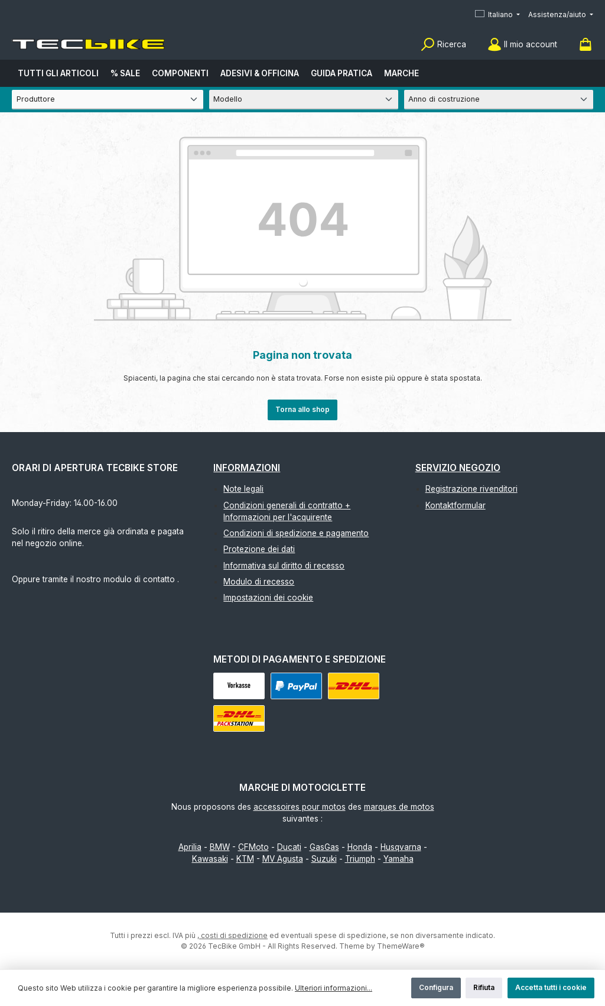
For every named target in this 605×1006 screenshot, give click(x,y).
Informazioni (246, 467)
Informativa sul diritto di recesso (283, 565)
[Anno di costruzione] (498, 99)
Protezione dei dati (259, 549)
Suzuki (324, 859)
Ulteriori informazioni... (333, 988)
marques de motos (399, 807)
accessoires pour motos (299, 807)
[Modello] (303, 99)
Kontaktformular (455, 505)
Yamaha (398, 859)
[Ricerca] (443, 45)
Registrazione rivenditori (471, 489)
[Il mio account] (522, 45)
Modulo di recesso (258, 581)
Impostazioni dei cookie (268, 597)
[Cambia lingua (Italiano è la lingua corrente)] (497, 15)
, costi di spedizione (232, 935)
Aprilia (189, 847)
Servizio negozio (457, 467)
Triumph (360, 859)
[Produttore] (107, 99)
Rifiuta (484, 987)
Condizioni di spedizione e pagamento (296, 533)
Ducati (289, 847)
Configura (436, 987)
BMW (220, 847)
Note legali (243, 489)
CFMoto (253, 847)
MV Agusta (282, 859)
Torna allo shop (302, 409)
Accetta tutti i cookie (551, 987)
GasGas (324, 847)
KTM (245, 859)
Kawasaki (210, 859)
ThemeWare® (401, 946)
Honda (359, 847)
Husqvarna (400, 847)
